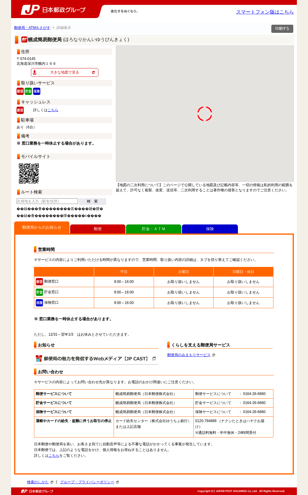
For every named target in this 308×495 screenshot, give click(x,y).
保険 (210, 229)
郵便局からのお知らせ (41, 227)
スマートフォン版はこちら (265, 11)
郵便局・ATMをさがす (32, 28)
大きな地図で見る (64, 72)
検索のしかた (40, 482)
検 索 (92, 201)
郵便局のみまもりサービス (191, 355)
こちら (53, 110)
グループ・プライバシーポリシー (89, 482)
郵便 (98, 229)
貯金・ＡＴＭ (153, 229)
